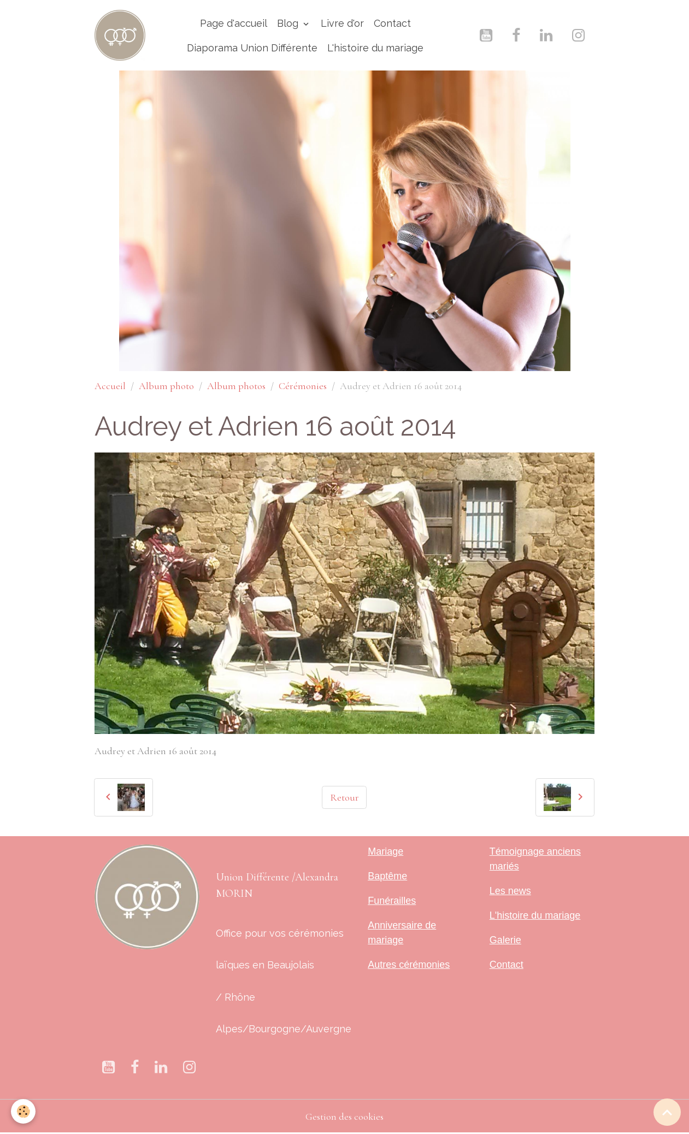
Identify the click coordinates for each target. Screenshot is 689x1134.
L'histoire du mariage (375, 48)
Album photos (236, 386)
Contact (392, 23)
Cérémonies (303, 386)
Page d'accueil (233, 23)
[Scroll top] (667, 1112)
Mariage (385, 851)
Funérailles (392, 900)
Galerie (505, 940)
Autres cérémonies (409, 964)
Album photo (166, 386)
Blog (289, 23)
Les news (510, 890)
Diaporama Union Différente (252, 48)
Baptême (387, 876)
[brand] (120, 35)
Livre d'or (342, 23)
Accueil (110, 386)
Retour (344, 797)
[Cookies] (23, 1111)
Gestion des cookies (344, 1117)
